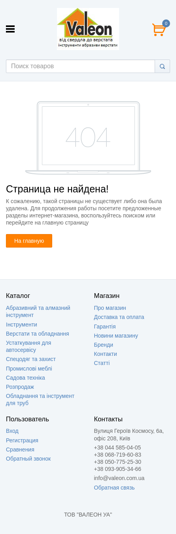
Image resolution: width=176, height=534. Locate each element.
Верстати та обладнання (37, 333)
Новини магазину (116, 335)
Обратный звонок (28, 458)
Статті (102, 363)
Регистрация (22, 440)
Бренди (103, 345)
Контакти (105, 354)
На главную (29, 241)
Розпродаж (20, 387)
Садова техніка (25, 378)
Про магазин (110, 308)
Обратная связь (114, 487)
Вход (12, 431)
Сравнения (20, 449)
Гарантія (105, 326)
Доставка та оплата (119, 317)
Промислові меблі (29, 368)
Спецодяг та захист (31, 359)
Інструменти (21, 324)
